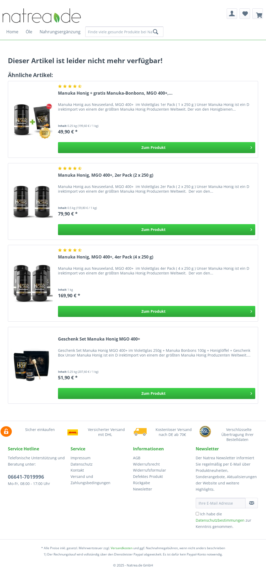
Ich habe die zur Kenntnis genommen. (223, 520)
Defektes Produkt (148, 476)
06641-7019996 (26, 476)
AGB (136, 457)
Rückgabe (141, 482)
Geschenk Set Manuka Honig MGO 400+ (99, 339)
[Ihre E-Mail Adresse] (221, 503)
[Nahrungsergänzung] (60, 32)
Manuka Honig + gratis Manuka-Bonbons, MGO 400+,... (115, 93)
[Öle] (29, 32)
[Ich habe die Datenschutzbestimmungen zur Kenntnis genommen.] (197, 513)
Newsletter (142, 489)
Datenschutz (82, 464)
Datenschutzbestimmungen (220, 520)
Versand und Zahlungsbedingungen (90, 479)
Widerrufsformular (149, 470)
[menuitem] (232, 13)
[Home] (12, 32)
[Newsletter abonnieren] (251, 503)
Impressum (81, 457)
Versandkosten (121, 548)
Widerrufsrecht (146, 464)
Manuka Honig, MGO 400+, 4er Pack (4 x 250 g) (105, 257)
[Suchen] (155, 31)
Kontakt (77, 470)
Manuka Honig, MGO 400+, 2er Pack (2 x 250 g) (105, 175)
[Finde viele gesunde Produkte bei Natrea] (124, 31)
